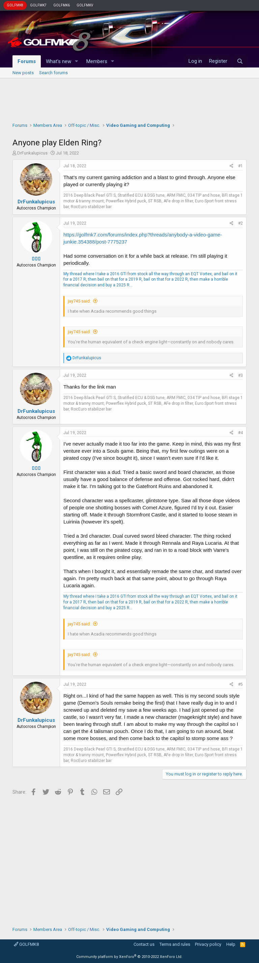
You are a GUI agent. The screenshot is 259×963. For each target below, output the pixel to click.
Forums (27, 61)
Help (230, 944)
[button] (76, 61)
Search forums (53, 72)
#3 (240, 375)
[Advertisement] (129, 98)
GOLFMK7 (38, 5)
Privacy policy (208, 944)
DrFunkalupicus (32, 152)
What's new (58, 61)
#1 (240, 166)
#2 (240, 223)
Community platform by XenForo (129, 957)
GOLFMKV (85, 5)
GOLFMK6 (61, 5)
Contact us (144, 944)
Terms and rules (175, 944)
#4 (240, 432)
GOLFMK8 (15, 5)
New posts (23, 72)
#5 (240, 684)
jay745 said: (79, 301)
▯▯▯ (36, 259)
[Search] (240, 61)
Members (96, 61)
